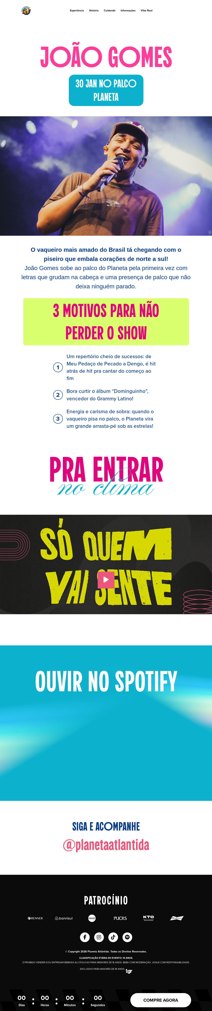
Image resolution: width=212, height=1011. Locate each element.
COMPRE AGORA (160, 1000)
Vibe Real (147, 10)
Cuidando (109, 10)
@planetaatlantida (106, 845)
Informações (128, 10)
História (94, 10)
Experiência (77, 10)
